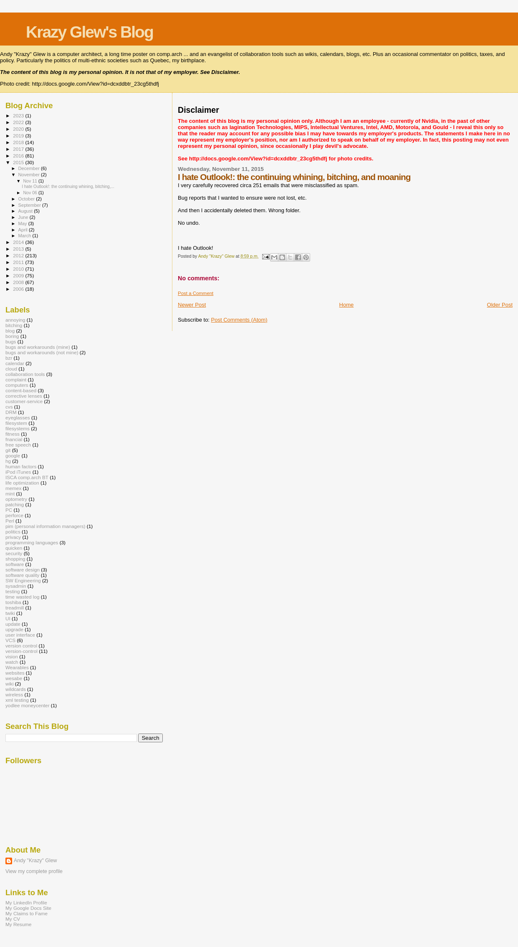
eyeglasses (17, 417)
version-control (21, 651)
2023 (19, 115)
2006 (19, 289)
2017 (19, 149)
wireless (14, 694)
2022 (19, 122)
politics (12, 531)
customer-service (24, 401)
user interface (20, 634)
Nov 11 (30, 180)
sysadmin (15, 586)
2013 (19, 248)
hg (8, 461)
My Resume (18, 924)
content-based (20, 390)
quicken (13, 548)
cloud (11, 368)
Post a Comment (195, 293)
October (27, 198)
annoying (15, 319)
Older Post (500, 305)
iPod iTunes (18, 472)
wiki (9, 683)
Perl (9, 520)
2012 (19, 255)
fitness (12, 434)
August (26, 210)
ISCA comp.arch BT (26, 477)
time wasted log (22, 596)
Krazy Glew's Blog (89, 32)
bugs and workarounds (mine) (37, 347)
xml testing (17, 700)
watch (11, 662)
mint (10, 493)
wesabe (13, 678)
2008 (19, 282)
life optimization (22, 482)
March (25, 235)
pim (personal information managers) (45, 526)
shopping (15, 558)
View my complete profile (34, 871)
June (24, 217)
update (12, 624)
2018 (19, 142)
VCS (10, 640)
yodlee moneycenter (27, 705)
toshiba (13, 602)
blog (10, 330)
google (12, 455)
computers (16, 385)
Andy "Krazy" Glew (35, 860)
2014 (19, 242)
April (23, 229)
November (29, 174)
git (7, 450)
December (29, 168)
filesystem (16, 423)
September (30, 205)
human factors (20, 466)
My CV (12, 919)
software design (22, 569)
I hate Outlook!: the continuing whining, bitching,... (68, 186)
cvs (9, 406)
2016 (19, 155)
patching (14, 504)
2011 (19, 262)
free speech (18, 444)
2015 (19, 162)
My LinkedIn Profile (26, 902)
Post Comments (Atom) (239, 320)
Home (346, 305)
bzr (8, 358)
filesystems (17, 428)
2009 (19, 275)
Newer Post (192, 305)
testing (12, 591)
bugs (10, 341)
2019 (19, 135)
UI (7, 618)
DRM (11, 412)
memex (13, 488)
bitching (13, 325)
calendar (14, 363)
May (23, 223)
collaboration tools (25, 374)
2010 (19, 269)
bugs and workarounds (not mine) (41, 352)
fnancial (13, 439)
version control (21, 645)
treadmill (14, 607)
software (14, 564)
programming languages (31, 542)
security (13, 553)
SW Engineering (23, 580)
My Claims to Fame (26, 913)
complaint (15, 379)
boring (12, 336)
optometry (16, 499)
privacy (13, 537)
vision (11, 656)
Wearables (17, 667)
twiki (10, 613)
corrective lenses (23, 396)
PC (8, 510)
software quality (22, 575)
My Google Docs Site (28, 908)
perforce (14, 515)
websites (15, 672)
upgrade (14, 629)
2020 (19, 129)
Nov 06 (30, 192)
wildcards (15, 689)
